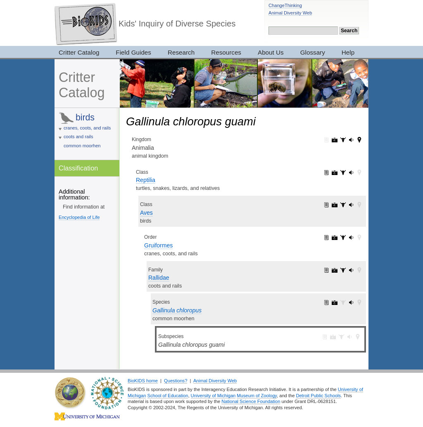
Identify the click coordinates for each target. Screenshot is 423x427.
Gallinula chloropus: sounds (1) (351, 302)
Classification (78, 168)
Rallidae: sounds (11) (351, 270)
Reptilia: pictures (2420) (334, 172)
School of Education (167, 395)
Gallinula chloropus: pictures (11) (334, 302)
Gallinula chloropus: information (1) (326, 302)
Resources (226, 52)
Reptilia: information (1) (326, 172)
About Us (271, 52)
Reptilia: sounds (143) (351, 172)
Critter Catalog (79, 52)
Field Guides (133, 52)
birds (85, 117)
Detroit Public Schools (318, 395)
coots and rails (78, 136)
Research (181, 52)
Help (348, 52)
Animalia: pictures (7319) (334, 140)
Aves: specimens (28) (343, 205)
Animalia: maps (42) (359, 140)
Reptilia (145, 180)
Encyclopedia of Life (79, 217)
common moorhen (82, 145)
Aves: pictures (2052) (334, 205)
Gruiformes (158, 245)
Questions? (175, 380)
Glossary (312, 52)
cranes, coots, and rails (87, 127)
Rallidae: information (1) (326, 270)
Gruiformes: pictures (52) (334, 237)
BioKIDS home (143, 380)
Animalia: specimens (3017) (343, 140)
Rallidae (158, 277)
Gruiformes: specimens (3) (343, 237)
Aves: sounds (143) (351, 205)
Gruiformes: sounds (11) (351, 237)
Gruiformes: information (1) (326, 237)
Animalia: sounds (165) (351, 140)
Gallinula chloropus (177, 310)
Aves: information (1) (326, 205)
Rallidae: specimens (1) (343, 270)
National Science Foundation (250, 401)
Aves (146, 212)
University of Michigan (213, 395)
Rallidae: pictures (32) (334, 270)
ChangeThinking (285, 5)
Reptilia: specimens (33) (343, 172)
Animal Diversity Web (290, 12)
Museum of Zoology (257, 395)
